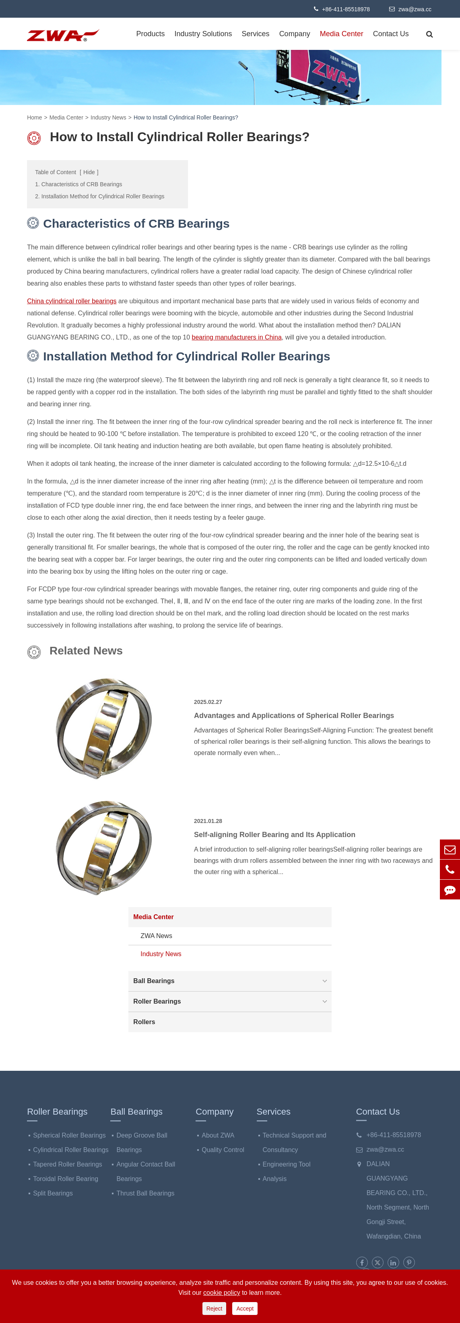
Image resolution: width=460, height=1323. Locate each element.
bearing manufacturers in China (237, 337)
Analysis (275, 1178)
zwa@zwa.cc (410, 9)
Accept (245, 1308)
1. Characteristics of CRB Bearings (78, 184)
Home (34, 117)
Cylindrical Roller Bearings (71, 1149)
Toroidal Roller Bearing (65, 1178)
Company (294, 34)
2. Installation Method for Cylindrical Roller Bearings (99, 196)
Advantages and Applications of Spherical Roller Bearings (294, 716)
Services (256, 34)
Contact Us (391, 34)
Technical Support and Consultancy (294, 1142)
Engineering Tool (287, 1164)
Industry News (108, 117)
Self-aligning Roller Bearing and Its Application (274, 835)
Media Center (341, 34)
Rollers (144, 1021)
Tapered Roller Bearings (67, 1164)
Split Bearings (53, 1193)
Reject (214, 1308)
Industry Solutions (203, 34)
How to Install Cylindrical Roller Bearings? (186, 117)
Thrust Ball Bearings (145, 1193)
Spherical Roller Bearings (69, 1135)
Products (150, 34)
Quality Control (223, 1149)
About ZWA (218, 1135)
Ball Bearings (231, 981)
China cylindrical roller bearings (71, 301)
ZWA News (156, 935)
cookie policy (221, 1292)
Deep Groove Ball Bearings (141, 1142)
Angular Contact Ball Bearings (145, 1171)
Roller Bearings (231, 1002)
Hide (89, 172)
